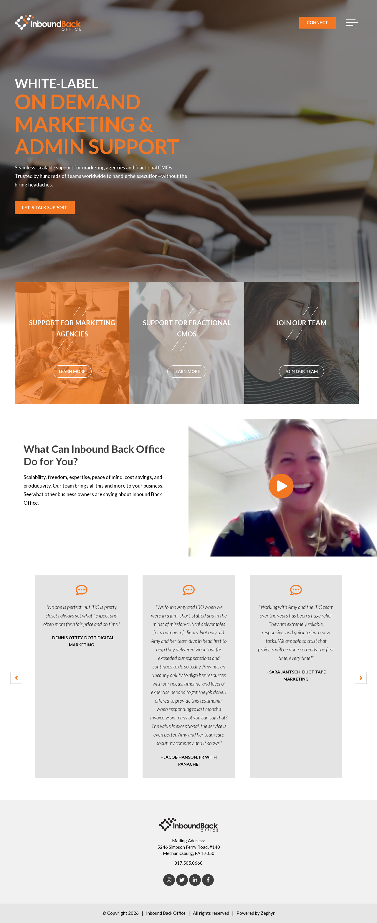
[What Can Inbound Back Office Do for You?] (282, 488)
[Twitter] (182, 880)
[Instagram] (169, 880)
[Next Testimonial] (361, 678)
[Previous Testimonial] (16, 678)
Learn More (45, 522)
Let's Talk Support (44, 207)
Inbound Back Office (166, 913)
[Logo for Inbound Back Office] (48, 23)
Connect (317, 22)
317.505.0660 (188, 863)
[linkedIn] (195, 880)
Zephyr (268, 913)
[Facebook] (208, 880)
